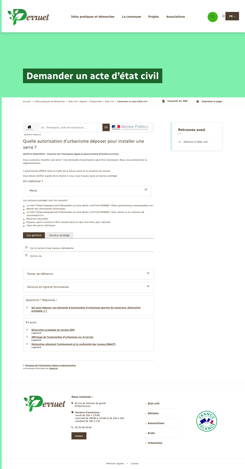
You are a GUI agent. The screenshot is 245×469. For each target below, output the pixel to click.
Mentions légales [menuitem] (115, 463)
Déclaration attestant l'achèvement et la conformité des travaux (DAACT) (73, 344)
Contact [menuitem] (135, 463)
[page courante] (132, 101)
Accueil (27, 101)
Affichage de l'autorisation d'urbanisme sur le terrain (62, 337)
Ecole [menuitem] (150, 433)
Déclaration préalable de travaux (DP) (53, 330)
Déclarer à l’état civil (193, 141)
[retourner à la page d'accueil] (28, 17)
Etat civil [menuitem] (152, 403)
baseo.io (54, 368)
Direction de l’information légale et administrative (50, 365)
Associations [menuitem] (154, 423)
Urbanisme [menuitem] (153, 443)
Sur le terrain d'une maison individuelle (49, 248)
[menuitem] (93, 17)
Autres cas (33, 256)
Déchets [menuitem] (152, 413)
